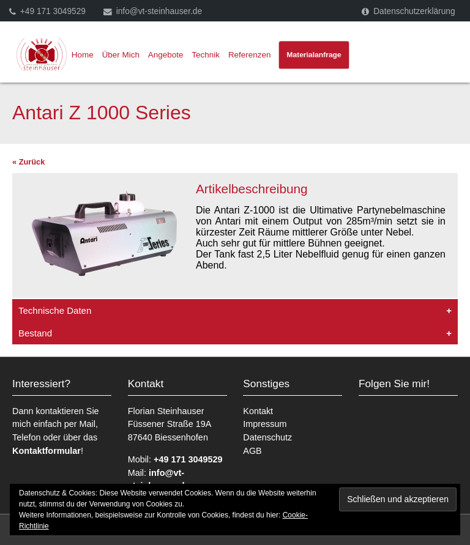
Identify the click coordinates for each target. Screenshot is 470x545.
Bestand (35, 333)
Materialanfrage (313, 55)
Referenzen (249, 54)
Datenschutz (267, 437)
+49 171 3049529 (53, 11)
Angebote (166, 54)
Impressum (264, 424)
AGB (252, 451)
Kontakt (258, 411)
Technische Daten (54, 310)
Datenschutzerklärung (414, 11)
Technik (206, 54)
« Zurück (28, 161)
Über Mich (121, 54)
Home (83, 54)
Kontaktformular (46, 451)
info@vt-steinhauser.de (159, 11)
